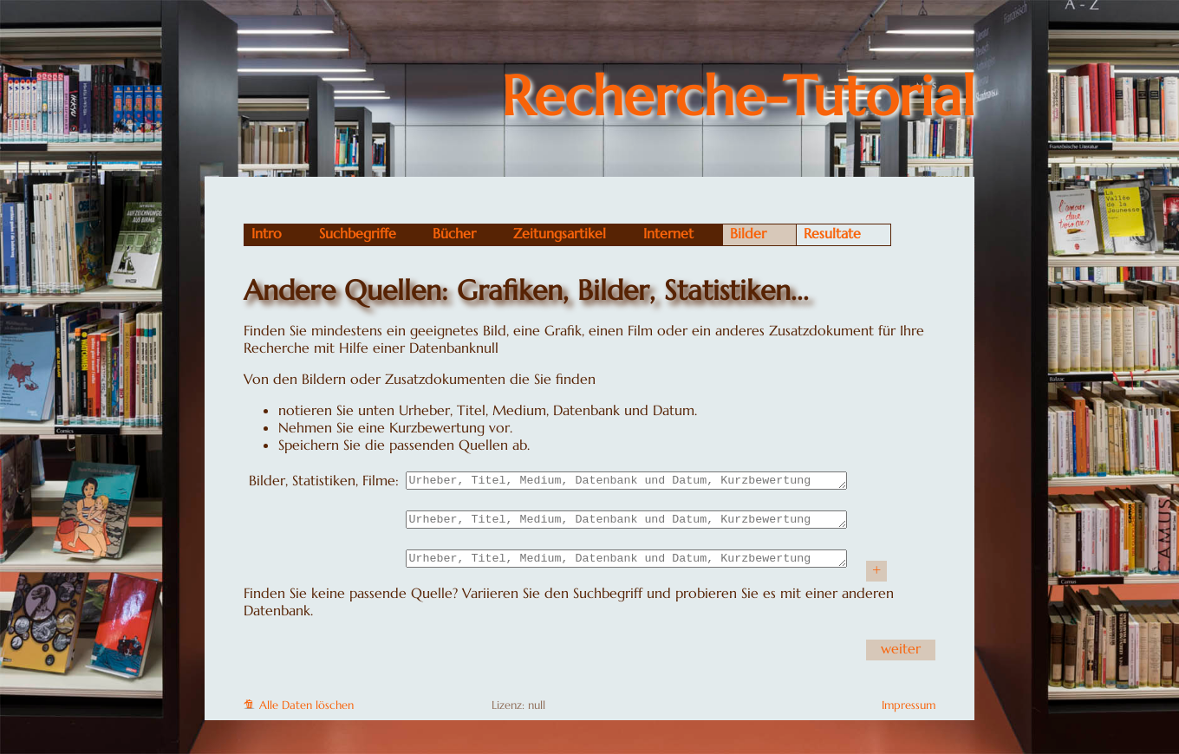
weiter (901, 656)
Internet (668, 233)
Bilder (748, 233)
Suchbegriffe (357, 233)
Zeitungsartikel (559, 233)
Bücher (454, 233)
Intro (266, 233)
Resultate (832, 233)
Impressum (908, 713)
